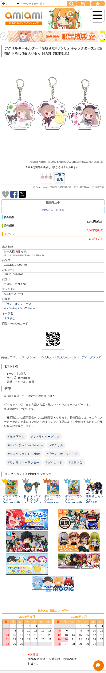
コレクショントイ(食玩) (36, 357)
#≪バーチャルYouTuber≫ (25, 445)
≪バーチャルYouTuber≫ (19, 308)
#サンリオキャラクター (23, 462)
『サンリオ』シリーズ (17, 303)
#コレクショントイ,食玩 (24, 454)
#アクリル (56, 445)
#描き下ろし (16, 436)
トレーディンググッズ (87, 357)
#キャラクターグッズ (45, 436)
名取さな (9, 318)
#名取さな (76, 462)
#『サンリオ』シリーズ (62, 454)
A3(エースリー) (13, 293)
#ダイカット (54, 462)
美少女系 (62, 357)
